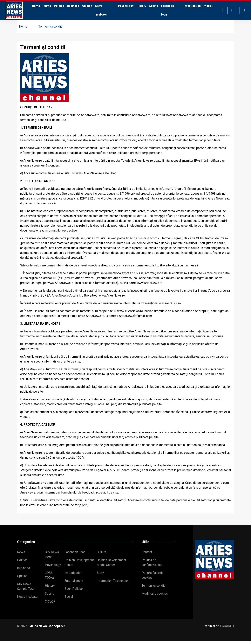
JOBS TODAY (49, 575)
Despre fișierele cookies (153, 575)
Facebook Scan (167, 10)
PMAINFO (227, 626)
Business (73, 5)
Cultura (101, 552)
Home (35, 10)
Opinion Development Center (79, 562)
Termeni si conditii (50, 26)
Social (68, 596)
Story (100, 573)
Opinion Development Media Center (111, 562)
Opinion (87, 5)
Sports (154, 5)
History (141, 5)
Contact (147, 552)
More (208, 10)
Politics (59, 5)
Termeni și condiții (154, 585)
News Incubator (101, 10)
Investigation (192, 5)
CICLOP (50, 601)
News (47, 5)
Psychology (126, 5)
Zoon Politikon (74, 589)
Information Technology (113, 581)
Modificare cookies (155, 593)
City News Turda (52, 554)
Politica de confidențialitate (152, 562)
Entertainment (73, 581)
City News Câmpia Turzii (26, 586)
